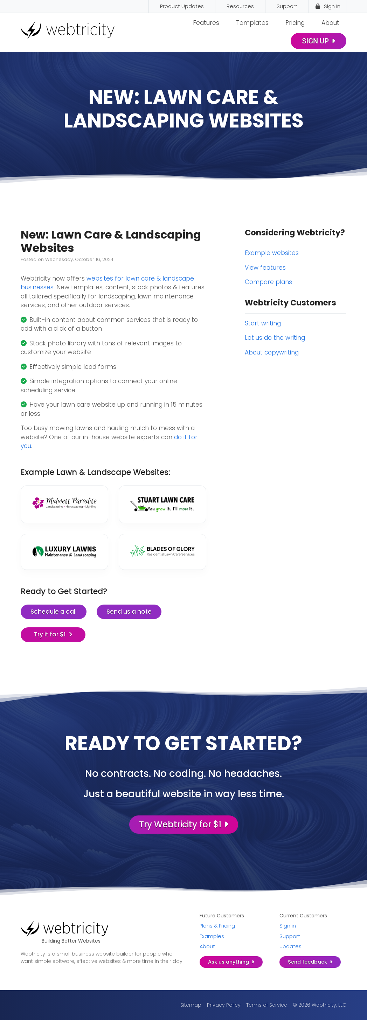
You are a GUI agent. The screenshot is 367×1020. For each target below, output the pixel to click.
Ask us (231, 961)
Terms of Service (266, 1004)
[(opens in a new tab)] (64, 502)
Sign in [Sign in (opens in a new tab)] (287, 925)
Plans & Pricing (217, 925)
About (330, 23)
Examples (212, 936)
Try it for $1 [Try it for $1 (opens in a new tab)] (53, 634)
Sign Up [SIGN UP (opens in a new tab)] (318, 41)
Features (206, 23)
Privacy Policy (224, 1004)
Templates (252, 23)
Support (289, 936)
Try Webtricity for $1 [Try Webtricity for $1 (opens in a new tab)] (183, 824)
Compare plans (268, 282)
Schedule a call (53, 611)
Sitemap (190, 1004)
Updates (290, 946)
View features (265, 267)
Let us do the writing (275, 337)
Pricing (295, 23)
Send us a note (129, 611)
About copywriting (272, 352)
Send (310, 961)
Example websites (272, 253)
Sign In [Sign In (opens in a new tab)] (327, 6)
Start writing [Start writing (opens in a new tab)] (263, 323)
